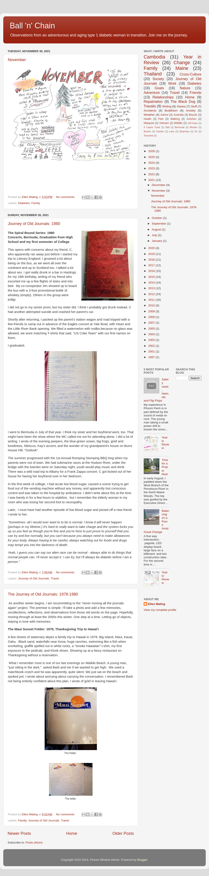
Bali (167, 127)
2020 (152, 248)
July (155, 235)
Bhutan (193, 127)
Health (147, 118)
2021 (152, 180)
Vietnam (164, 123)
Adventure (152, 92)
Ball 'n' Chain (32, 25)
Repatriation (153, 101)
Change (182, 62)
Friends (195, 92)
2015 (152, 276)
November (17, 60)
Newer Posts (19, 833)
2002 (152, 345)
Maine (181, 68)
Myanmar (184, 131)
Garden (160, 131)
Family (35, 203)
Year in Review (165, 443)
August (157, 229)
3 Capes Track (152, 127)
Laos (171, 131)
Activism (191, 118)
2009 (152, 311)
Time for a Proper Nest (165, 467)
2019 (152, 254)
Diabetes (24, 203)
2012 (152, 294)
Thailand (153, 74)
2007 (152, 322)
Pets (160, 118)
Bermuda (179, 127)
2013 (152, 288)
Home (71, 833)
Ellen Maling (156, 604)
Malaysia (149, 123)
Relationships (163, 97)
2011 (152, 299)
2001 (152, 351)
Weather (149, 114)
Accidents (150, 110)
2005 (152, 328)
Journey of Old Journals (33, 578)
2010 (152, 305)
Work (172, 83)
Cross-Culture (190, 74)
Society (158, 79)
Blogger (142, 859)
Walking (175, 118)
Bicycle (193, 114)
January (157, 240)
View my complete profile (160, 609)
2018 (152, 259)
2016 (152, 271)
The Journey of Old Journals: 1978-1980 (43, 594)
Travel (55, 578)
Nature (185, 88)
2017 (152, 265)
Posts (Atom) (34, 842)
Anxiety (191, 110)
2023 (152, 168)
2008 (152, 317)
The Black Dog (182, 101)
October (157, 218)
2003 (152, 340)
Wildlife (178, 123)
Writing (166, 106)
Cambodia (154, 57)
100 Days (193, 123)
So (195, 131)
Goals (159, 88)
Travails (150, 106)
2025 (152, 157)
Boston (147, 131)
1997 (152, 357)
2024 (152, 162)
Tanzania (148, 135)
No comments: (66, 197)
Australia (179, 114)
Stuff (194, 106)
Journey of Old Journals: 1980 (34, 224)
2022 (152, 174)
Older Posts (123, 833)
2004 (152, 334)
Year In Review (165, 578)
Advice (164, 114)
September (159, 223)
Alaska (181, 106)
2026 (152, 151)
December (159, 185)
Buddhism (171, 110)
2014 (152, 282)
